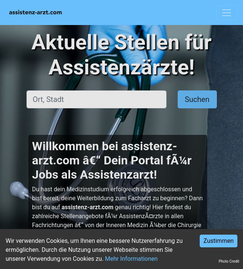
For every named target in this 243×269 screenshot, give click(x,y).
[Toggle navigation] (226, 12)
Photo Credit (229, 261)
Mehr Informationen (131, 258)
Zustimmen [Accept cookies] (218, 240)
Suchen (197, 99)
